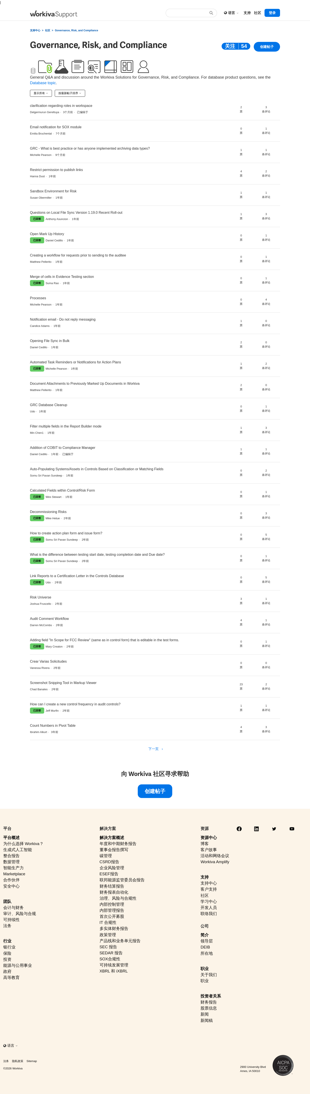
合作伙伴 (11, 880)
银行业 (9, 947)
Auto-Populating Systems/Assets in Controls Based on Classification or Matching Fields (96, 469)
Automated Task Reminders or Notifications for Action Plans (75, 362)
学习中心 (208, 901)
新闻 (204, 1014)
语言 (233, 13)
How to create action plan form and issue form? (66, 533)
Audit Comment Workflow (49, 619)
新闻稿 (206, 1020)
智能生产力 (13, 868)
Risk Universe (40, 597)
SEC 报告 (108, 947)
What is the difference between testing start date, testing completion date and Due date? (97, 554)
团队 (7, 901)
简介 (204, 935)
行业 (7, 941)
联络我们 (208, 913)
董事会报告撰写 (114, 849)
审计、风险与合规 (19, 913)
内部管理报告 (112, 910)
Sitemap (32, 1061)
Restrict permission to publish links (56, 170)
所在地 (206, 953)
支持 (204, 877)
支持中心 (35, 30)
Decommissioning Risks (48, 512)
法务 (7, 925)
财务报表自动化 (114, 892)
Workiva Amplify (214, 862)
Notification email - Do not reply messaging (63, 319)
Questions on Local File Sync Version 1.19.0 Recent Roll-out (76, 212)
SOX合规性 (110, 959)
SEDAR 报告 (111, 953)
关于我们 (208, 974)
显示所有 (41, 93)
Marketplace (14, 874)
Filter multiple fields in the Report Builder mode (66, 426)
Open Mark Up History (47, 234)
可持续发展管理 (114, 965)
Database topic (43, 83)
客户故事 (208, 849)
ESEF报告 (109, 874)
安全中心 (11, 886)
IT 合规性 (108, 922)
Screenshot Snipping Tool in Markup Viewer (63, 683)
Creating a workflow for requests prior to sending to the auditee (78, 255)
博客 (204, 843)
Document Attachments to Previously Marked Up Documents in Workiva (84, 383)
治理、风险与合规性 (118, 898)
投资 (7, 959)
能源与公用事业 (17, 965)
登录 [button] (272, 13)
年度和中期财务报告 (118, 843)
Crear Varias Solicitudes (48, 661)
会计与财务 (13, 907)
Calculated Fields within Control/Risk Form (62, 490)
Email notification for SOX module (55, 127)
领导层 (206, 941)
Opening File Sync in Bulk (49, 341)
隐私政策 (17, 1061)
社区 (47, 30)
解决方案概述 (112, 837)
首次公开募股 (112, 916)
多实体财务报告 (114, 928)
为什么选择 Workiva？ (23, 843)
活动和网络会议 (214, 855)
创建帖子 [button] (267, 47)
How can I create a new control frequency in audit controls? (75, 704)
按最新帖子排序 (69, 93)
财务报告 (208, 1002)
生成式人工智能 (17, 849)
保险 (7, 953)
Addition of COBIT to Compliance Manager (62, 448)
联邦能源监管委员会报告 (122, 880)
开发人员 (208, 907)
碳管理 (106, 855)
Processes (38, 298)
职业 (204, 968)
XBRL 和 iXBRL (114, 971)
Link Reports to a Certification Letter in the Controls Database (77, 576)
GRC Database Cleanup (48, 405)
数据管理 (11, 862)
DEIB (205, 947)
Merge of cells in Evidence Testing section (62, 277)
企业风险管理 (112, 868)
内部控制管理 (112, 904)
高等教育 (11, 977)
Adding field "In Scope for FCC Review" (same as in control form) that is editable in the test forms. (104, 640)
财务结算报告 (112, 886)
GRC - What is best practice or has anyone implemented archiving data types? (90, 148)
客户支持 (208, 889)
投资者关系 (210, 996)
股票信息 (208, 1008)
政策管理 (108, 935)
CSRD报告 (109, 862)
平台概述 (11, 837)
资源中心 (208, 837)
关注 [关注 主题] (230, 46)
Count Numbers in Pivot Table (52, 725)
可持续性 (11, 919)
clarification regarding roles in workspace (61, 106)
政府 (7, 971)
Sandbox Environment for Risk (53, 191)
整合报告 (11, 855)
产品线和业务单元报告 (120, 941)
